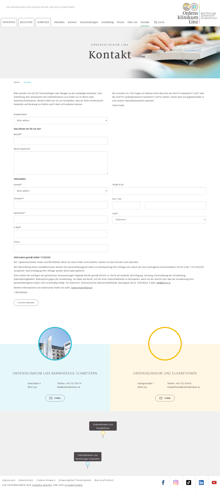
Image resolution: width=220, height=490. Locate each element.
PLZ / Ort (116, 199)
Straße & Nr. (118, 184)
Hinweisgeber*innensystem (75, 480)
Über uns (132, 22)
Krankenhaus (20, 114)
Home (16, 82)
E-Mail (17, 227)
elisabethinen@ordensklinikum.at (183, 387)
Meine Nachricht (22, 149)
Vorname (18, 198)
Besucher (26, 22)
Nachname (19, 213)
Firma (16, 241)
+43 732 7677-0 (73, 383)
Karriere (72, 22)
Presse (120, 22)
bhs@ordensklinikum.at (68, 387)
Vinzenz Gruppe (40, 7)
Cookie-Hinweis (46, 480)
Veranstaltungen (89, 22)
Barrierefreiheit (104, 480)
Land (114, 213)
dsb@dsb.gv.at (163, 282)
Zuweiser (43, 22)
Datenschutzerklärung (81, 287)
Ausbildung (107, 22)
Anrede (17, 184)
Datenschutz (26, 480)
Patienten (9, 22)
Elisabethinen (67, 7)
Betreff (17, 134)
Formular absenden (26, 302)
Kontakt (145, 22)
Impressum (8, 480)
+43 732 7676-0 (183, 383)
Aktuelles (59, 22)
